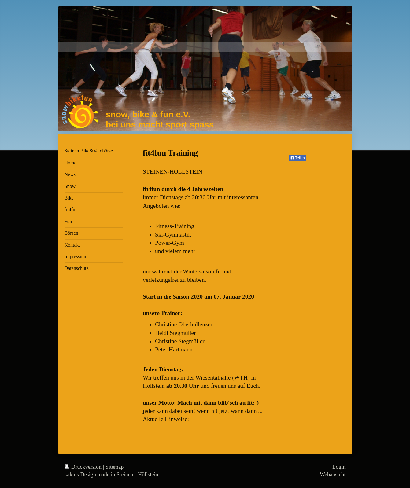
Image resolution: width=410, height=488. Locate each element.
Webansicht (332, 474)
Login (338, 467)
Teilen (297, 158)
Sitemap (114, 467)
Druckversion (84, 467)
